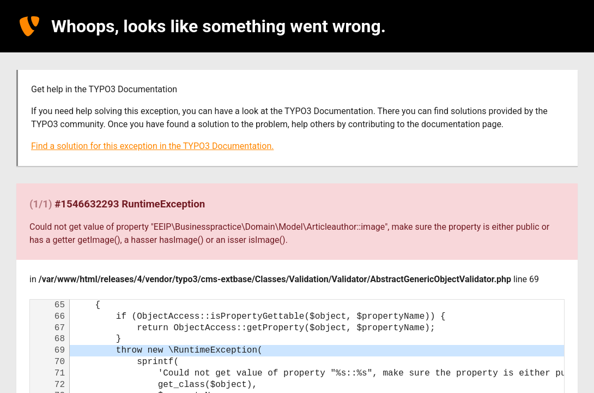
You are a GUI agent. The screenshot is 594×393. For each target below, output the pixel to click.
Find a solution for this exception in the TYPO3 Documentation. (152, 146)
